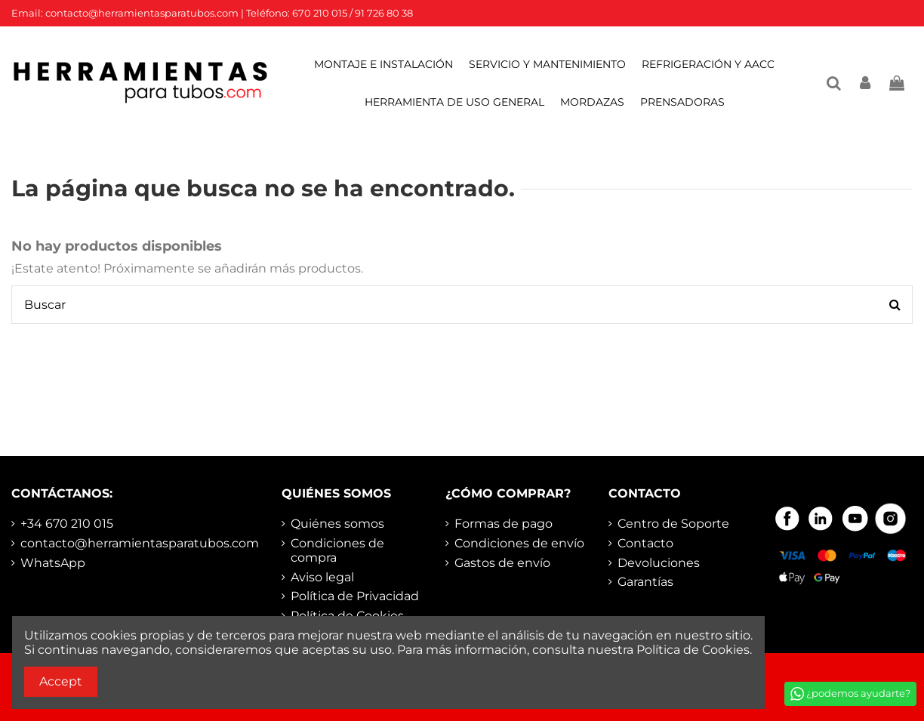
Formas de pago (503, 523)
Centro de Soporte (673, 523)
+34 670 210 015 (66, 523)
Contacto (645, 543)
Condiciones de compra (337, 550)
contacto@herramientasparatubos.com (139, 543)
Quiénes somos (337, 523)
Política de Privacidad (355, 596)
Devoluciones (659, 563)
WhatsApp (52, 563)
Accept (60, 681)
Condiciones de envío (519, 543)
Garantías (645, 582)
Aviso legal (322, 577)
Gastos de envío (502, 563)
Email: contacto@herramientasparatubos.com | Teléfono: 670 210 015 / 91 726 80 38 (212, 13)
